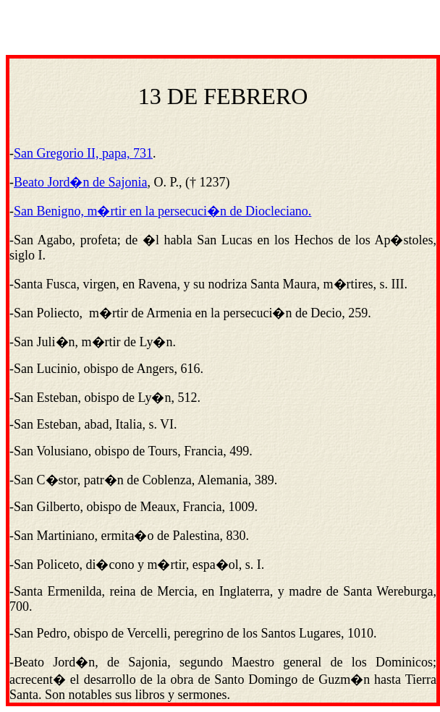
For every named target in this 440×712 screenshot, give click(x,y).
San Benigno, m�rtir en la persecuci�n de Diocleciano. (162, 211)
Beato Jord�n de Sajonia (80, 182)
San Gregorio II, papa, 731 (83, 153)
